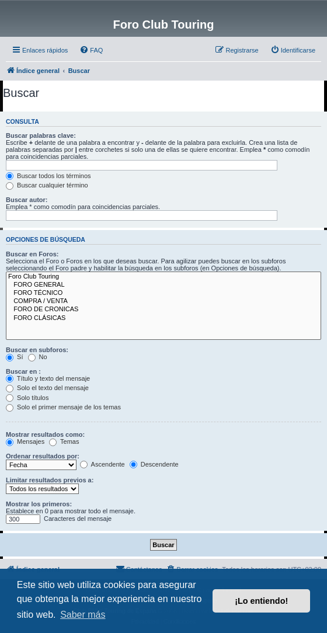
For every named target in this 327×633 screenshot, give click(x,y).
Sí (14, 356)
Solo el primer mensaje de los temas (63, 407)
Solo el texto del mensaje (47, 387)
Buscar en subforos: (37, 349)
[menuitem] (91, 50)
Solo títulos (27, 397)
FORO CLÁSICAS (163, 318)
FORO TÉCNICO (163, 293)
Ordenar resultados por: (42, 456)
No (37, 356)
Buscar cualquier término (47, 185)
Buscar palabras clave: (41, 135)
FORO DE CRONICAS (163, 309)
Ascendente (102, 464)
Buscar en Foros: (32, 254)
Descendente (154, 464)
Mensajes (25, 441)
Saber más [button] (82, 615)
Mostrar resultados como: (45, 434)
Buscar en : (23, 371)
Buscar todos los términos (48, 175)
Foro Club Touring (163, 277)
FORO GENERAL (163, 285)
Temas (64, 441)
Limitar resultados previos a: (49, 480)
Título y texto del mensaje (48, 378)
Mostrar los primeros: (39, 503)
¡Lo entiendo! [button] (261, 601)
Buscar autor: (27, 199)
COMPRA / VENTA (163, 301)
